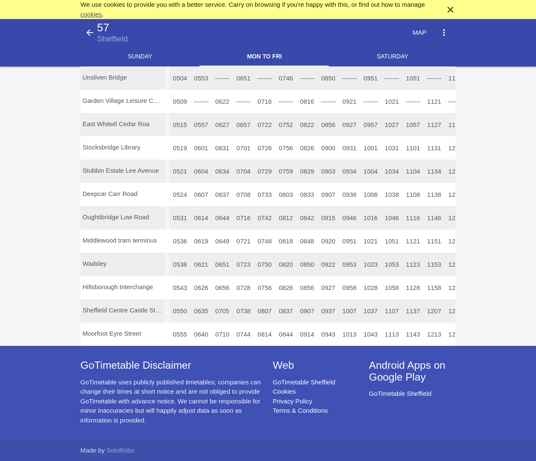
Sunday (140, 56)
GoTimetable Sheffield (304, 382)
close (450, 10)
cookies (91, 14)
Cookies (284, 391)
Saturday (392, 56)
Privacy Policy (292, 401)
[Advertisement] (268, 437)
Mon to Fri (264, 56)
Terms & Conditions (300, 410)
